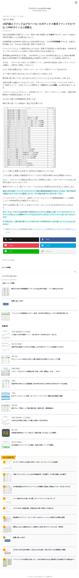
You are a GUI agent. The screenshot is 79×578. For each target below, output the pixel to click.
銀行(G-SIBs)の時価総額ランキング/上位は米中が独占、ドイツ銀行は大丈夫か (38, 291)
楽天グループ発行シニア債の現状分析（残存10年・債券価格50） (34, 411)
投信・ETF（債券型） (9, 262)
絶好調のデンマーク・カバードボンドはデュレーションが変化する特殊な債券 (40, 520)
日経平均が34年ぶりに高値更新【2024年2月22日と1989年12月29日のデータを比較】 (41, 386)
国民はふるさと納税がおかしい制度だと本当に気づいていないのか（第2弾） (40, 529)
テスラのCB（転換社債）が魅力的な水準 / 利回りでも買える (34, 511)
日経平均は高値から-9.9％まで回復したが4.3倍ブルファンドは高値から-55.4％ (39, 349)
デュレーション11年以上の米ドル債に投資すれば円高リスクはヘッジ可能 (37, 361)
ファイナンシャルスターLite (39, 8)
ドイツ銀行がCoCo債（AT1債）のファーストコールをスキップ (35, 501)
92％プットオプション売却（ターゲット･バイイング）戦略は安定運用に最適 (38, 398)
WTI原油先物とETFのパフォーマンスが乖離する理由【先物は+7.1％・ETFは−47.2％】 (43, 489)
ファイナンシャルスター (9, 282)
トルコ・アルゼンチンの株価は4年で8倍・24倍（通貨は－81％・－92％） (37, 374)
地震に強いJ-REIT (17, 303)
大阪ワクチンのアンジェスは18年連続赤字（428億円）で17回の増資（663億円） (41, 477)
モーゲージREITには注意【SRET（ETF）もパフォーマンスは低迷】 (37, 464)
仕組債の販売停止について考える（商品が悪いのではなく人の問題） (35, 435)
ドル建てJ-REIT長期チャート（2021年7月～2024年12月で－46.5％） (35, 337)
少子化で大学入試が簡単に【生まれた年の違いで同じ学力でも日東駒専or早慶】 (41, 552)
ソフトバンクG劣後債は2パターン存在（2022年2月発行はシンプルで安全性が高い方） (41, 316)
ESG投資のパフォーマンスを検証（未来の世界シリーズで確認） (34, 447)
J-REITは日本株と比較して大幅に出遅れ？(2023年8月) (30, 423)
